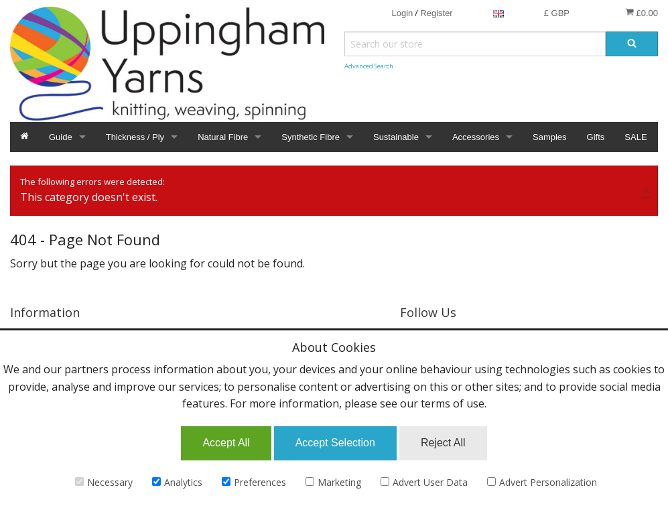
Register (436, 13)
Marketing (333, 482)
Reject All (443, 442)
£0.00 (641, 12)
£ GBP (557, 13)
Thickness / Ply (135, 137)
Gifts (596, 137)
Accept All (225, 442)
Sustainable (396, 137)
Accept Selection (335, 442)
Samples (550, 137)
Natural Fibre (223, 137)
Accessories (475, 137)
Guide (60, 137)
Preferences (254, 482)
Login (402, 13)
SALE (635, 137)
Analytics (177, 482)
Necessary (104, 482)
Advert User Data (424, 482)
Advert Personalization (542, 482)
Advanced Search (368, 66)
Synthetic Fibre (310, 137)
